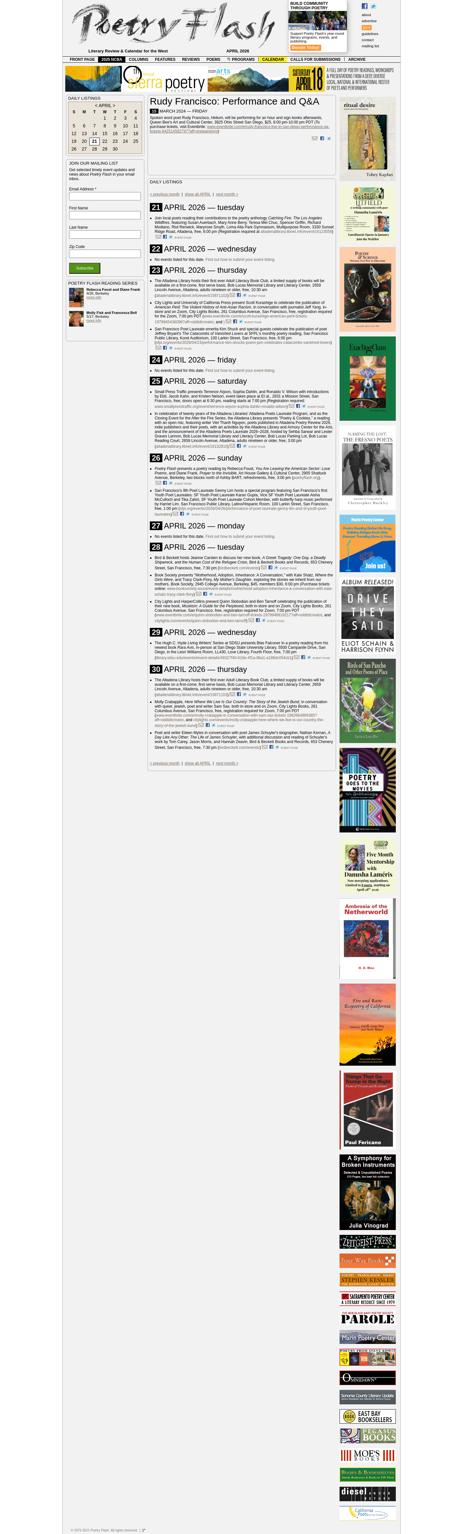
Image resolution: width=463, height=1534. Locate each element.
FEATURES (165, 59)
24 (125, 141)
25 (135, 141)
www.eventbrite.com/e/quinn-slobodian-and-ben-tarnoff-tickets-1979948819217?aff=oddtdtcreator (239, 615)
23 (115, 141)
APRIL (105, 105)
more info (93, 297)
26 (74, 149)
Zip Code (77, 247)
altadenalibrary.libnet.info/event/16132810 (191, 446)
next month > (227, 194)
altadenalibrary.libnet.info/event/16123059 (296, 231)
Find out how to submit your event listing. (240, 259)
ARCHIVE (357, 59)
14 (94, 133)
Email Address (82, 189)
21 (94, 141)
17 (125, 133)
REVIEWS (191, 59)
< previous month (164, 194)
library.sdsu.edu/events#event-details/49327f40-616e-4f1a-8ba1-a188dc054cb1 (224, 658)
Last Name (78, 227)
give (366, 27)
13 (84, 133)
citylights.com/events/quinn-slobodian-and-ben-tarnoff (200, 621)
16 (115, 133)
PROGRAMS (241, 59)
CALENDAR (273, 59)
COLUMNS (139, 59)
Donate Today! (306, 47)
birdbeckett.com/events (239, 568)
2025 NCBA (112, 59)
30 (115, 149)
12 (74, 133)
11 (135, 125)
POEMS (213, 59)
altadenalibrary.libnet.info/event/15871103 (191, 695)
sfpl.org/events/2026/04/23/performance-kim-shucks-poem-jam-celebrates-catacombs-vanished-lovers (243, 342)
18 (135, 133)
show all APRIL (198, 194)
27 (84, 149)
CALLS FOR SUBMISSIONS (315, 59)
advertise (369, 21)
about (366, 15)
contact (368, 40)
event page (183, 237)
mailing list (370, 46)
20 (84, 141)
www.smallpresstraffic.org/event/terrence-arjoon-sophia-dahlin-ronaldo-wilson (220, 406)
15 (104, 133)
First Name (78, 208)
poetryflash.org (306, 477)
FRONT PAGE (82, 59)
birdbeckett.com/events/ (239, 747)
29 (104, 149)
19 (74, 141)
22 (104, 141)
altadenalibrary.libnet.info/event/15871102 (191, 295)
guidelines (370, 34)
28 (94, 149)
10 (125, 125)
